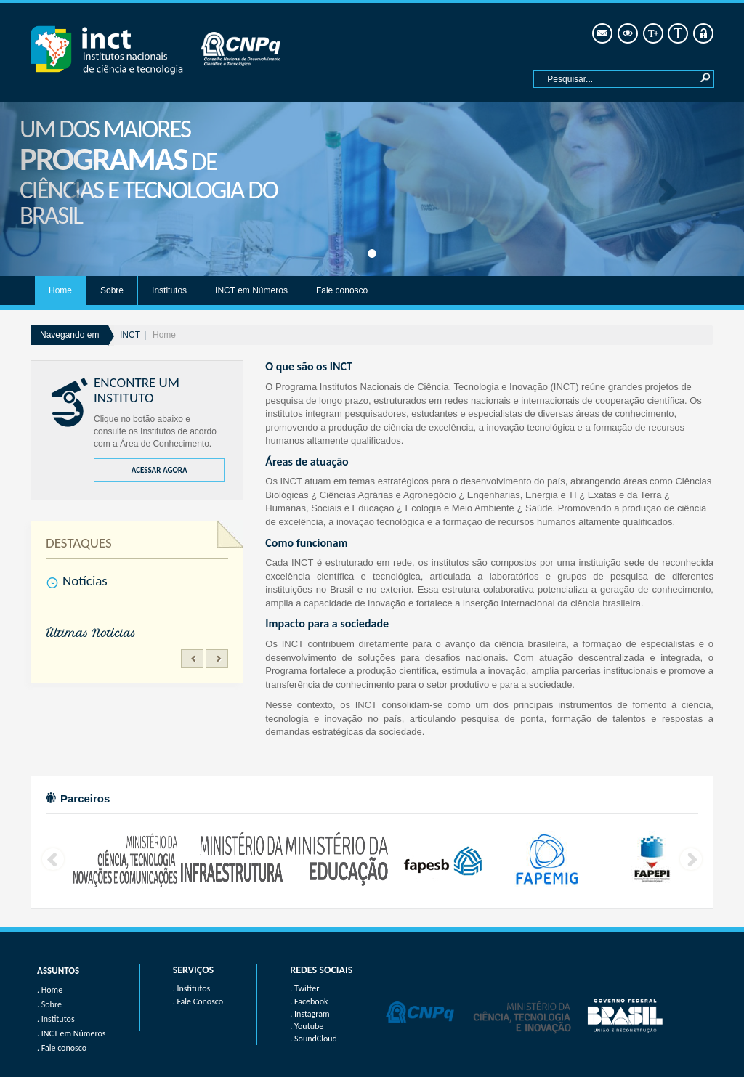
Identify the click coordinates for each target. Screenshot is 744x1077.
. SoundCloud (313, 1038)
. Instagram (309, 1014)
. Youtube (306, 1026)
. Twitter (304, 988)
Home (60, 290)
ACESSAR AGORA (159, 470)
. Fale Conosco (198, 1001)
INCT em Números (251, 290)
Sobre (112, 290)
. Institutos (192, 988)
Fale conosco (342, 290)
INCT (130, 335)
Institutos (169, 290)
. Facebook (309, 1001)
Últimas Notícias (91, 633)
